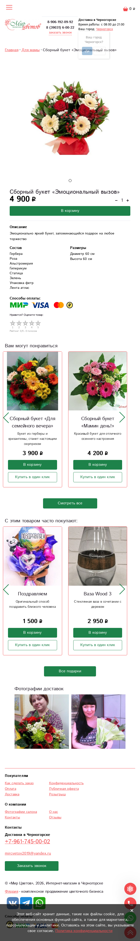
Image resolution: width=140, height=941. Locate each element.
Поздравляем (32, 594)
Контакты (12, 817)
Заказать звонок (31, 866)
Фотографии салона (21, 811)
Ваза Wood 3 (97, 594)
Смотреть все (70, 503)
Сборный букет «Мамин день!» (97, 422)
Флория (11, 891)
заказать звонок (60, 32)
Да (87, 51)
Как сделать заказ (19, 783)
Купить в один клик (32, 477)
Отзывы (55, 817)
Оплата (10, 788)
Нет (99, 51)
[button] (70, 180)
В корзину (70, 211)
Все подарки (70, 671)
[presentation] (6, 417)
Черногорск (104, 29)
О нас (53, 811)
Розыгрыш (57, 794)
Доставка (12, 794)
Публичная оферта (64, 788)
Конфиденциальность (66, 783)
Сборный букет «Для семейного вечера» (32, 422)
